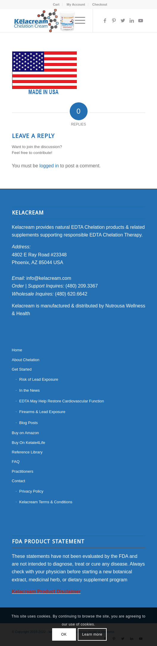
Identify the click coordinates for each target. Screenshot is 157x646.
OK (64, 634)
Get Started (22, 369)
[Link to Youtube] (140, 20)
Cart (56, 4)
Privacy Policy (31, 491)
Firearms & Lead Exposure (42, 411)
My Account (75, 4)
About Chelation (26, 360)
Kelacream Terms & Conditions (45, 502)
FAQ (16, 461)
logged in (49, 165)
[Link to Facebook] (104, 20)
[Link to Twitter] (122, 20)
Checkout (99, 4)
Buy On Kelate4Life (28, 442)
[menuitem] (56, 4)
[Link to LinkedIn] (131, 20)
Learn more (92, 634)
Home (17, 350)
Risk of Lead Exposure (38, 379)
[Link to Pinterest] (113, 20)
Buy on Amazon (25, 433)
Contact (18, 481)
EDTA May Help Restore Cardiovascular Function (61, 401)
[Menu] (77, 20)
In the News (29, 390)
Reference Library (27, 452)
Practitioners (22, 471)
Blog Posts (28, 422)
